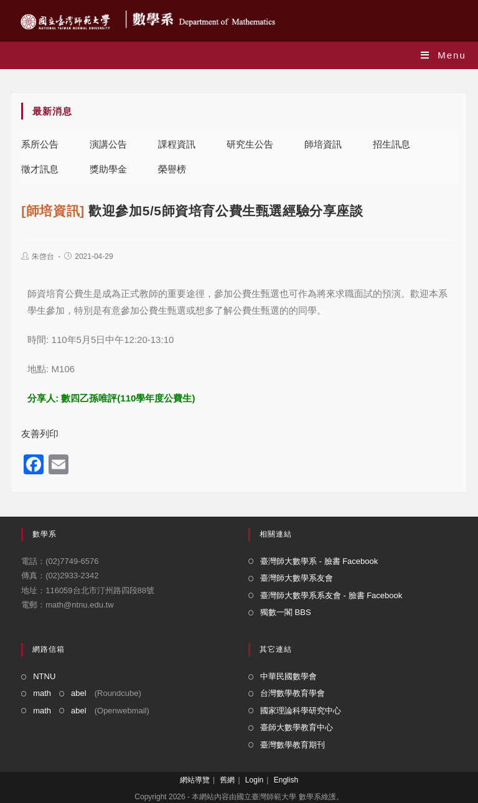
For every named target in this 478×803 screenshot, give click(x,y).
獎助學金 (108, 169)
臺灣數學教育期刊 (292, 744)
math (42, 693)
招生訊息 (391, 144)
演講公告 (108, 144)
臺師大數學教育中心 (296, 727)
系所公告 (40, 144)
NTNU (44, 676)
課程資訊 (176, 144)
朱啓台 (43, 256)
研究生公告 (250, 144)
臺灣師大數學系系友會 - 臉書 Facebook (331, 595)
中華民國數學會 (288, 676)
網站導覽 (195, 780)
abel (79, 693)
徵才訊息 (40, 169)
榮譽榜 (172, 169)
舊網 (227, 780)
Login (254, 780)
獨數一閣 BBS (285, 612)
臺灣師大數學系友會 (296, 578)
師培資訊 (323, 144)
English (286, 780)
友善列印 (40, 433)
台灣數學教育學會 (292, 693)
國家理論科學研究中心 (300, 710)
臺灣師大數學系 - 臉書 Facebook (319, 561)
